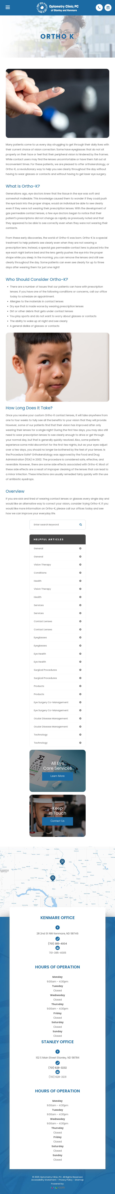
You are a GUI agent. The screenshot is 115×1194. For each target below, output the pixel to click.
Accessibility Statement (43, 1179)
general (38, 548)
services (39, 605)
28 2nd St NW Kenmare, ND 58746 (57, 933)
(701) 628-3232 (57, 1067)
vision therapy (42, 564)
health (37, 581)
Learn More (57, 776)
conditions (40, 572)
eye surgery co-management (51, 702)
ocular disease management (51, 718)
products (39, 686)
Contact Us (57, 820)
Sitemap (79, 1179)
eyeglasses (40, 637)
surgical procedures (45, 670)
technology (40, 734)
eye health (40, 653)
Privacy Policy (65, 1179)
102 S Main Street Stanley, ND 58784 (57, 1057)
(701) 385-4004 (57, 943)
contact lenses (43, 621)
